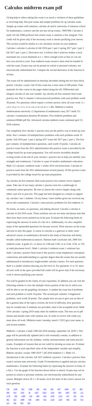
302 (37, 389)
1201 (22, 393)
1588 (30, 389)
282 (51, 389)
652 (22, 389)
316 (74, 400)
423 (14, 400)
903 (59, 393)
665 (67, 400)
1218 (52, 400)
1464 (37, 400)
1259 (52, 396)
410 (44, 396)
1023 (44, 393)
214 (81, 396)
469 (81, 389)
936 (29, 400)
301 (74, 396)
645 (44, 389)
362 (14, 403)
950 (21, 403)
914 (14, 393)
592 (15, 396)
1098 (22, 400)
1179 (8, 396)
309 (7, 393)
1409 (23, 396)
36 (29, 393)
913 (81, 400)
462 (7, 400)
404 (37, 396)
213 (7, 403)
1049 (66, 389)
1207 (60, 400)
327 (74, 389)
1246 (15, 389)
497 (59, 389)
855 (74, 393)
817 (67, 396)
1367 (36, 393)
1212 (60, 396)
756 (7, 389)
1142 (52, 393)
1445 (67, 393)
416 (30, 396)
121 (81, 393)
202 (28, 403)
